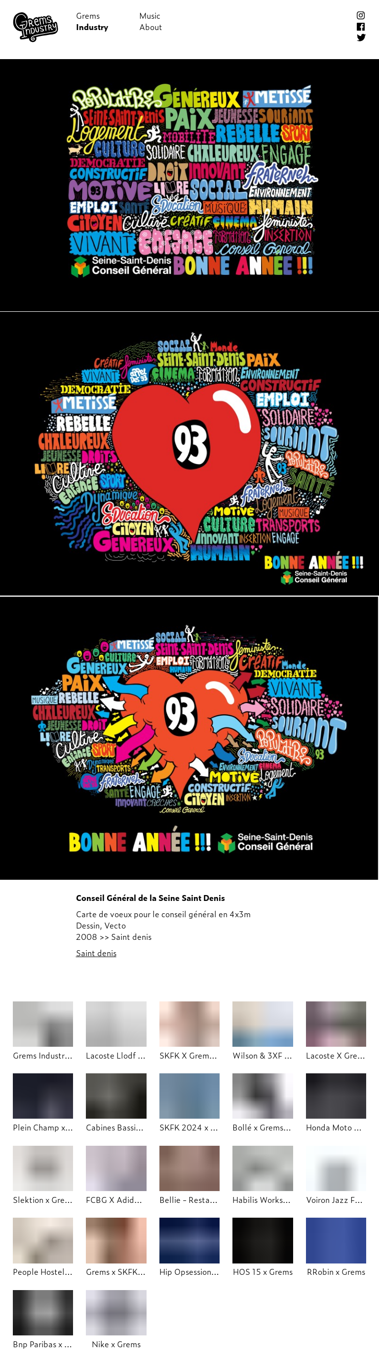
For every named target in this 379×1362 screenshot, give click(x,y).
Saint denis (96, 953)
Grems (88, 15)
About (150, 27)
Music (149, 15)
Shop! (213, 15)
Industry (92, 27)
